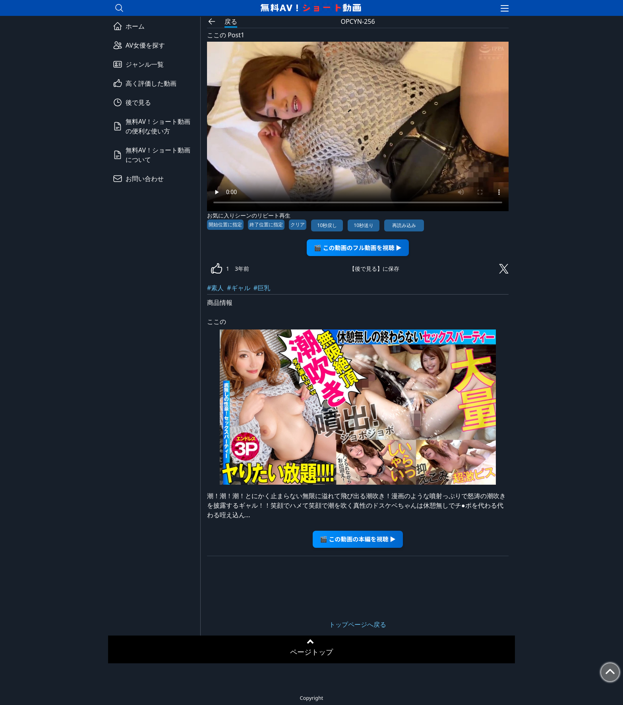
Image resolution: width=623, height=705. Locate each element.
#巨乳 (261, 288)
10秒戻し (327, 225)
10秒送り (363, 225)
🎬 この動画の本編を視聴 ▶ (358, 539)
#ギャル (238, 288)
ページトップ (311, 652)
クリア (297, 224)
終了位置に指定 (266, 224)
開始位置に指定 (225, 224)
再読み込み (404, 225)
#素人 (215, 288)
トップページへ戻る (357, 624)
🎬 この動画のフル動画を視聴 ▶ (358, 247)
